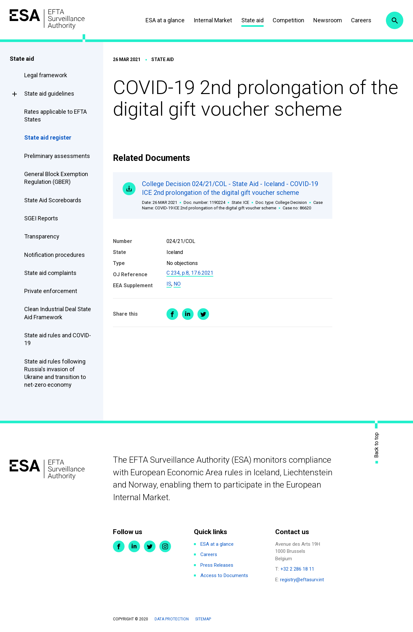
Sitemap (203, 619)
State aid (252, 20)
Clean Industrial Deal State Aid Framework (57, 313)
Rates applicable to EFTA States (55, 115)
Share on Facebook (172, 314)
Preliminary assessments (57, 156)
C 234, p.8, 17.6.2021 (189, 273)
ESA (47, 19)
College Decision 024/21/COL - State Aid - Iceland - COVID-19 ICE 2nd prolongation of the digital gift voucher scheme (232, 195)
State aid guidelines (49, 93)
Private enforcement (50, 291)
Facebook (119, 546)
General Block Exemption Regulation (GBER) (56, 178)
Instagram (165, 546)
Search (394, 20)
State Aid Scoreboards (52, 200)
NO (177, 284)
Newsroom (327, 20)
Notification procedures (54, 254)
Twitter (150, 546)
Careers (361, 20)
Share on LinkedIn (188, 314)
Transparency (41, 236)
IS (168, 284)
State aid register (47, 137)
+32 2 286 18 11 (297, 569)
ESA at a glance (165, 20)
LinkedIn (134, 546)
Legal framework (45, 75)
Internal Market (213, 20)
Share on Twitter (203, 314)
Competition (288, 20)
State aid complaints (50, 272)
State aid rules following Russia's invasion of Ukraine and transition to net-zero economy (55, 373)
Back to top (376, 445)
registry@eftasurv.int (302, 580)
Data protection (172, 619)
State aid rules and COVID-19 (57, 339)
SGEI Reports (41, 218)
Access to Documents (224, 575)
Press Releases (216, 565)
